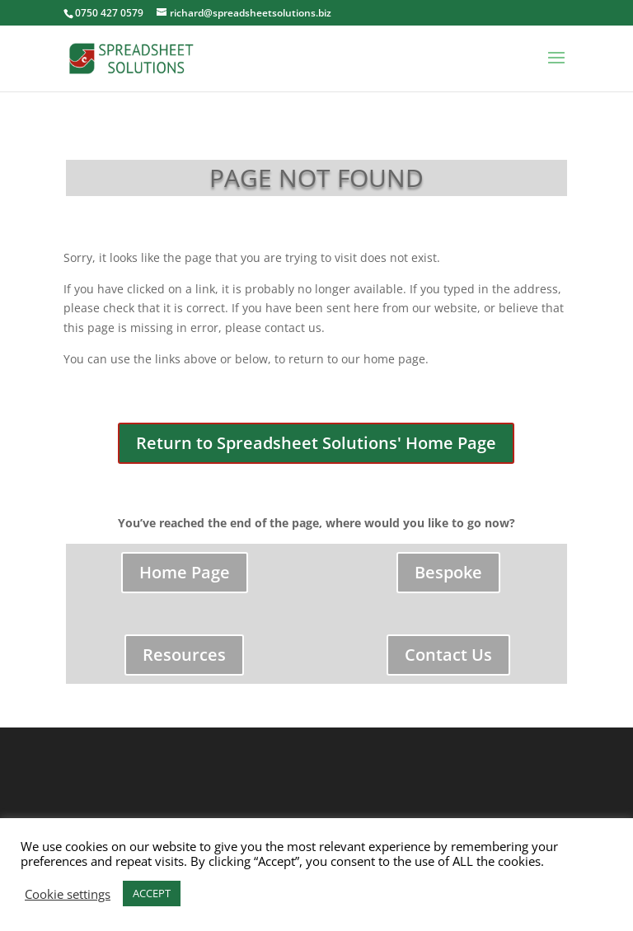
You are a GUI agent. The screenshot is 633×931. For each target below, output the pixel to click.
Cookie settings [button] (67, 894)
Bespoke (448, 572)
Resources (184, 654)
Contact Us (448, 654)
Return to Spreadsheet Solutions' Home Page (316, 443)
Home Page (184, 572)
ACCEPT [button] (152, 893)
